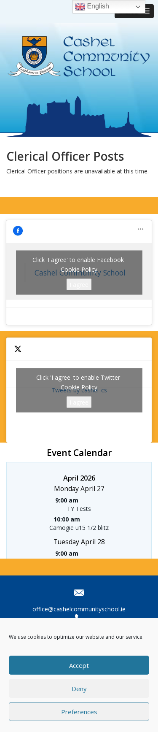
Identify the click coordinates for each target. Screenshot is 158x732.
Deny (79, 688)
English (92, 7)
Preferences (79, 712)
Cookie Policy (79, 269)
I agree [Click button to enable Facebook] (79, 285)
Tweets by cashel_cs (79, 390)
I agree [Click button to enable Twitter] (79, 402)
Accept (79, 665)
